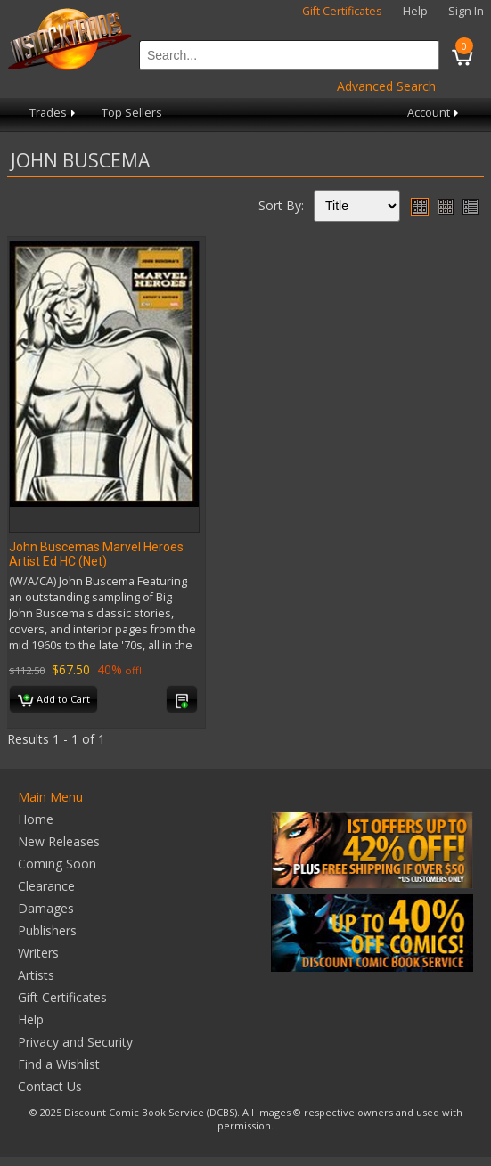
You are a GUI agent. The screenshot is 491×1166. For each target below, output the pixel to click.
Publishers (47, 930)
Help (415, 11)
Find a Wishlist (59, 1064)
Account (434, 112)
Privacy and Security (75, 1041)
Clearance (46, 885)
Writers (38, 952)
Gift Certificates (342, 11)
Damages (46, 908)
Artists (36, 974)
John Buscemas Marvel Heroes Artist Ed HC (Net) (96, 554)
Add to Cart (54, 700)
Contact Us (50, 1086)
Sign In (466, 11)
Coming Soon (57, 863)
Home (35, 819)
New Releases (59, 841)
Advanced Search (386, 85)
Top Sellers (132, 112)
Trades (53, 112)
